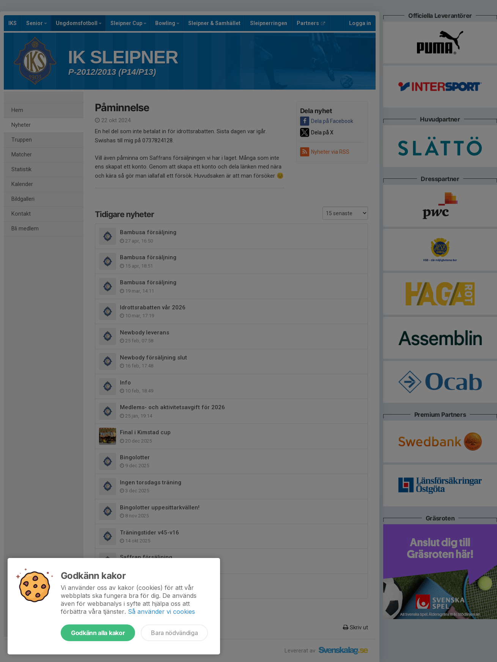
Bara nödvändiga (174, 633)
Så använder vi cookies (161, 611)
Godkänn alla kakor (98, 633)
